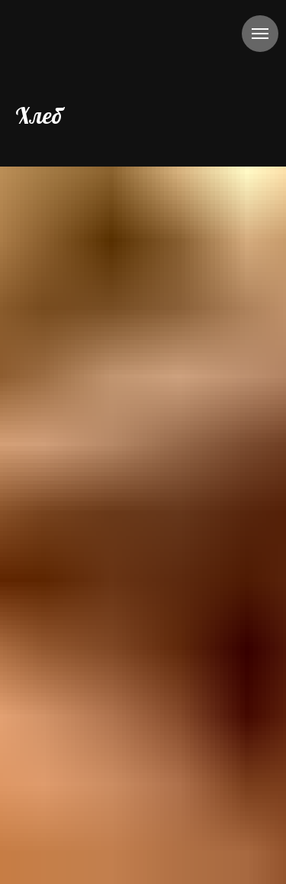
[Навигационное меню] (260, 33)
